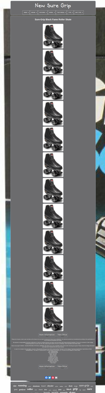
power (29, 386)
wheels (41, 389)
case (66, 386)
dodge (76, 386)
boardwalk (55, 390)
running (22, 385)
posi (15, 389)
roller (30, 389)
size (14, 386)
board (43, 386)
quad (64, 390)
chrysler (50, 386)
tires (45, 389)
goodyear (22, 389)
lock (92, 386)
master (50, 390)
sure (89, 388)
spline (56, 386)
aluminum (36, 386)
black (69, 389)
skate (71, 386)
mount (84, 389)
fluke (60, 389)
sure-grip (84, 385)
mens (36, 389)
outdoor (61, 386)
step (80, 389)
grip (75, 388)
